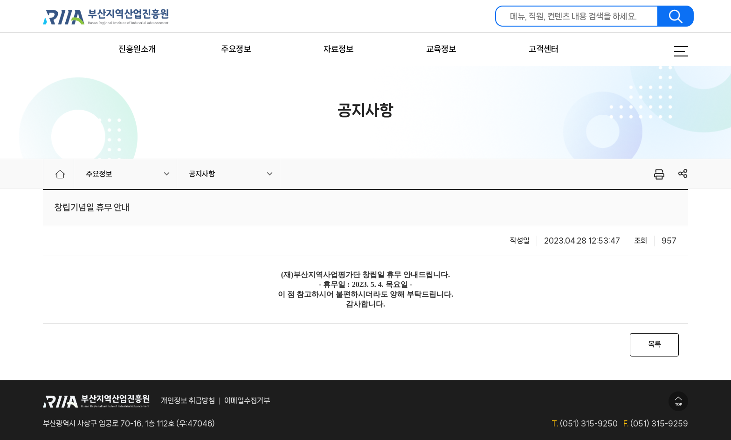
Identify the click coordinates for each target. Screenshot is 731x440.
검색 (676, 16)
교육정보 (441, 49)
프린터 (658, 174)
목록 (654, 344)
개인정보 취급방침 (188, 401)
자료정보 (338, 49)
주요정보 (236, 49)
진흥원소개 (137, 49)
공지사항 (202, 174)
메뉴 (669, 51)
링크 (683, 174)
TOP (678, 401)
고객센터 (544, 49)
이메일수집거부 (247, 401)
